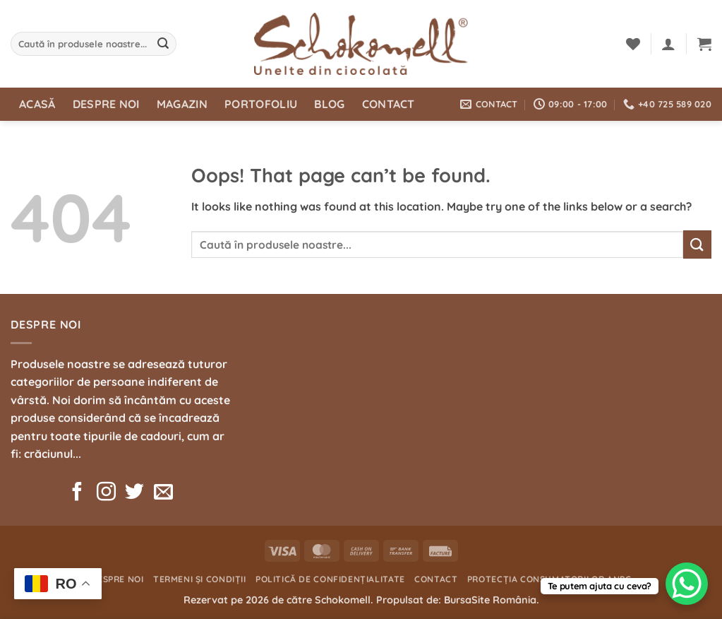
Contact (388, 104)
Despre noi (106, 104)
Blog (329, 104)
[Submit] (164, 44)
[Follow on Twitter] (134, 493)
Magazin (182, 104)
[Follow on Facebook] (77, 493)
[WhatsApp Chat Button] (687, 583)
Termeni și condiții (199, 579)
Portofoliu (260, 104)
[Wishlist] (633, 43)
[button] (668, 43)
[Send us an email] (163, 493)
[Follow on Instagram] (106, 493)
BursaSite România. (491, 600)
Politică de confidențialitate (330, 579)
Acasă (37, 104)
